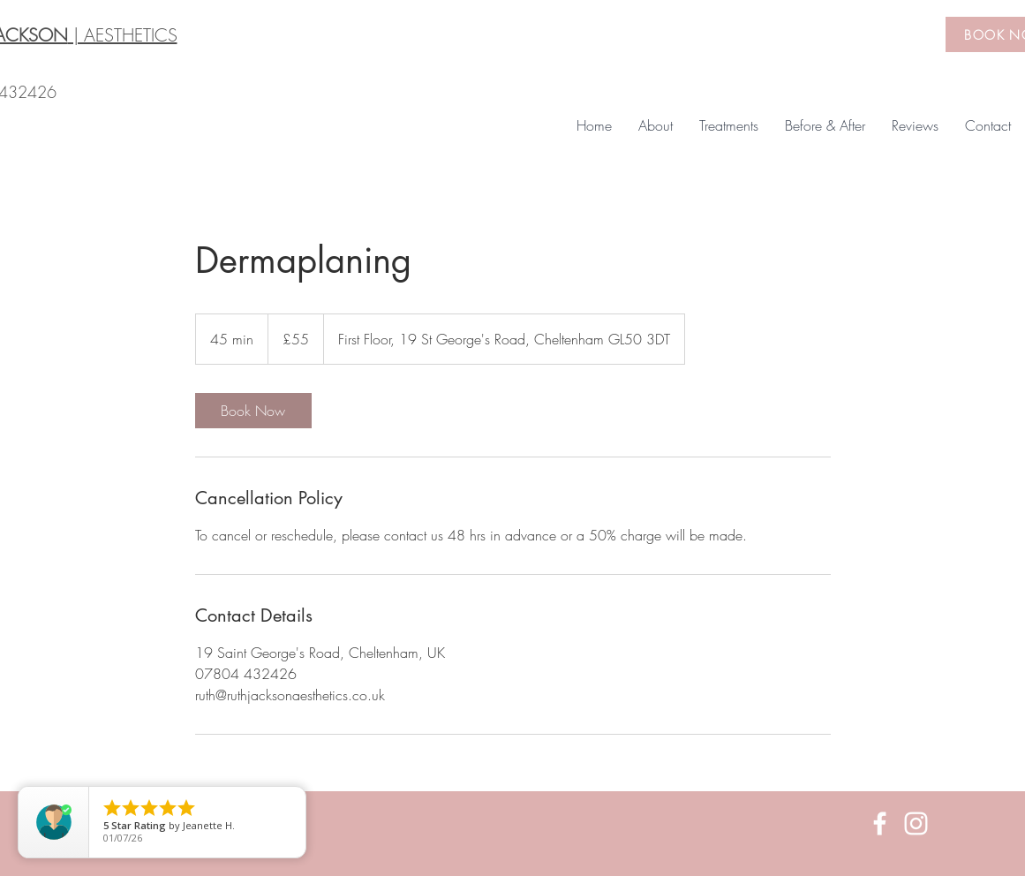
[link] (253, 410)
